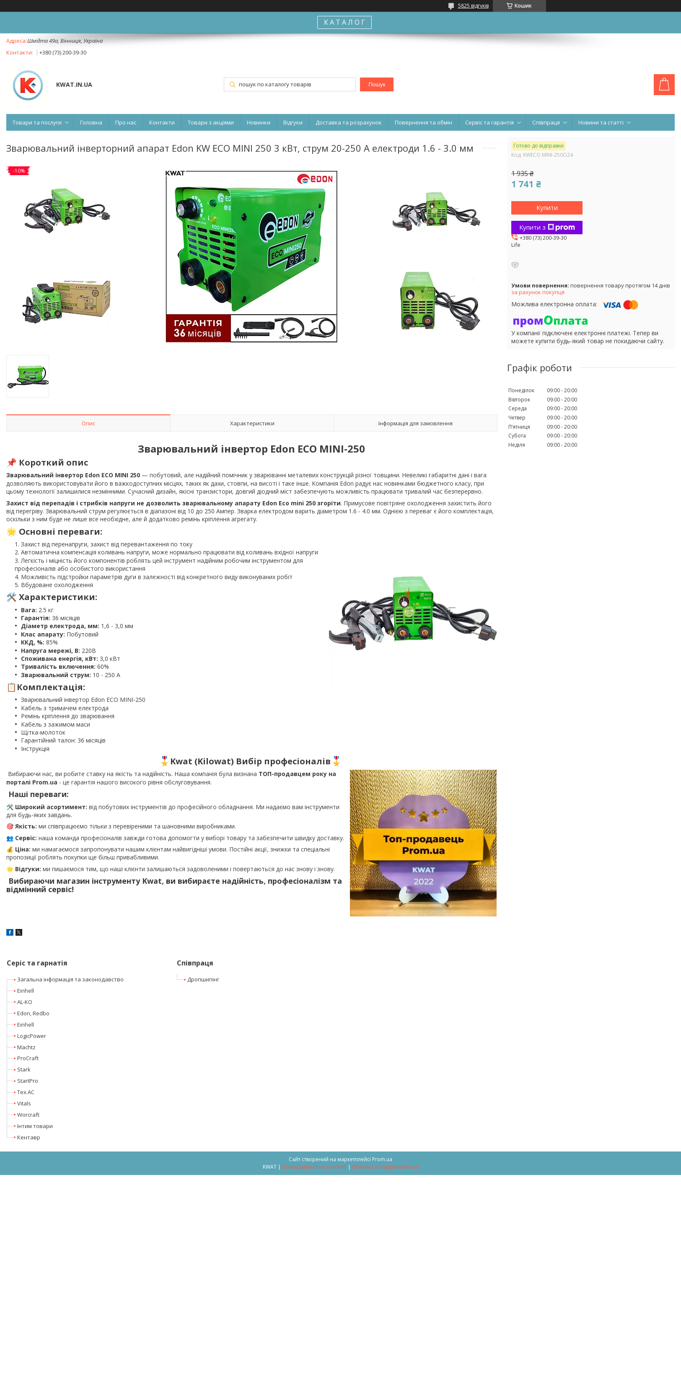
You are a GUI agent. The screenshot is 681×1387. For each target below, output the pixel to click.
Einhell (25, 990)
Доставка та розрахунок (349, 122)
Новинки (258, 122)
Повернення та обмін (423, 122)
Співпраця (546, 122)
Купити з (547, 227)
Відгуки (293, 122)
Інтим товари (35, 1126)
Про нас (125, 122)
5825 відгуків (473, 5)
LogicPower (31, 1036)
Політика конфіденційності (385, 1166)
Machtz (26, 1047)
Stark (24, 1069)
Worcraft (28, 1114)
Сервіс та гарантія (489, 122)
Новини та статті (601, 122)
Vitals (24, 1103)
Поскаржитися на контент (314, 1166)
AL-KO (24, 1002)
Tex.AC (25, 1092)
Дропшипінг (203, 979)
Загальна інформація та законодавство (70, 979)
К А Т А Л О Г (344, 22)
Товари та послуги (37, 122)
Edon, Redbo (33, 1013)
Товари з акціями (211, 122)
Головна (91, 122)
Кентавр (28, 1137)
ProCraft (28, 1058)
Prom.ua (382, 1159)
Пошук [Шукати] (376, 84)
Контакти (162, 122)
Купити (547, 207)
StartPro (27, 1080)
